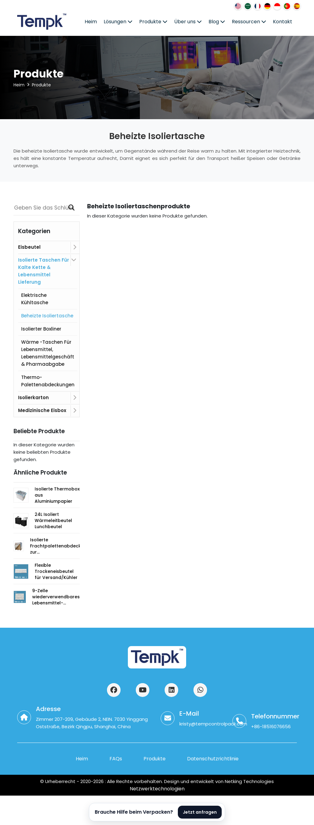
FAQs (115, 758)
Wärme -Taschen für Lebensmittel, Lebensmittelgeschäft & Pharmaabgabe (47, 353)
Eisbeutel (29, 247)
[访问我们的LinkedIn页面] (171, 690)
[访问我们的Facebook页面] (114, 690)
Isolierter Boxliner (41, 329)
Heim (91, 21)
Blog (217, 21)
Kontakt (282, 21)
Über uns (188, 21)
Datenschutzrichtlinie (213, 758)
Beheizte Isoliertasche (47, 315)
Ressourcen (249, 21)
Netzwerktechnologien (157, 788)
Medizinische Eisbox (42, 410)
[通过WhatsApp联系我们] (200, 690)
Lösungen (118, 21)
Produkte (153, 21)
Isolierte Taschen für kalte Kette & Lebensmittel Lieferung (43, 271)
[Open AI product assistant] (157, 812)
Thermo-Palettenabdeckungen (48, 381)
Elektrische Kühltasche (34, 299)
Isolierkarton (33, 397)
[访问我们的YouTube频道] (142, 690)
